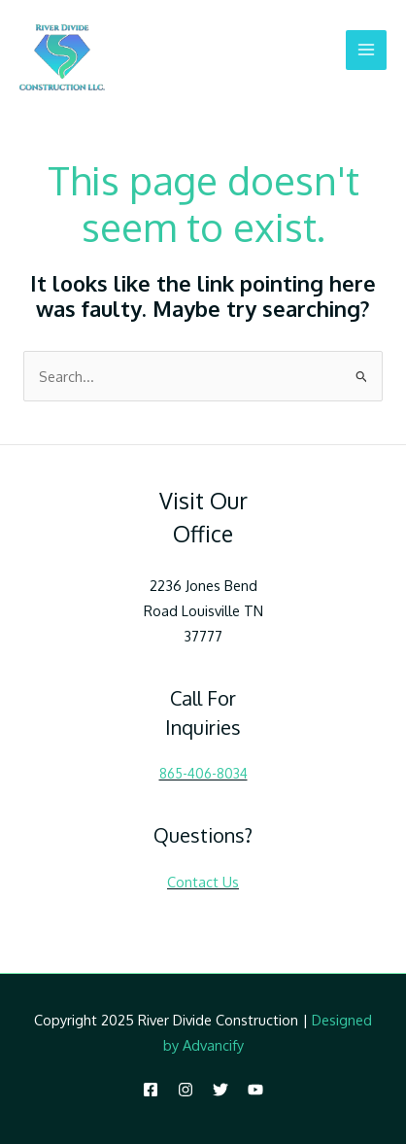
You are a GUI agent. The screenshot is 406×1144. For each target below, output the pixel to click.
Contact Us (203, 881)
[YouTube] (255, 1089)
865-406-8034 (203, 773)
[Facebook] (150, 1089)
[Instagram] (185, 1089)
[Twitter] (220, 1089)
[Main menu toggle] (366, 50)
